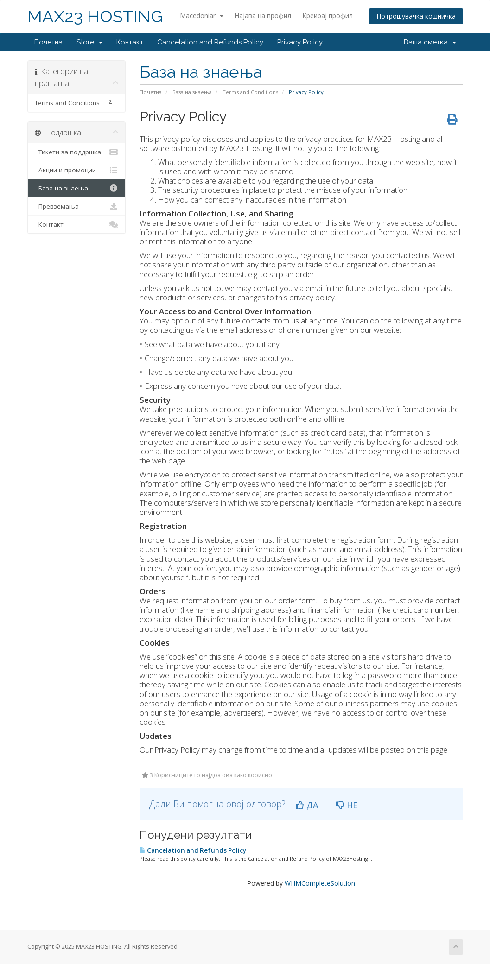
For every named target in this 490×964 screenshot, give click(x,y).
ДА (307, 805)
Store (89, 42)
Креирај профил (327, 15)
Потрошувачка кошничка (416, 16)
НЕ (346, 805)
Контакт (129, 42)
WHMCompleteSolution (320, 883)
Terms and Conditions (250, 92)
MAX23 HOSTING (95, 16)
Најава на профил (263, 15)
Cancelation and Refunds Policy (210, 42)
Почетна (48, 42)
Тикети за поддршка (77, 152)
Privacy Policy (300, 42)
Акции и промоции (77, 170)
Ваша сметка (430, 42)
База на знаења (192, 92)
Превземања (77, 206)
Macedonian (201, 15)
